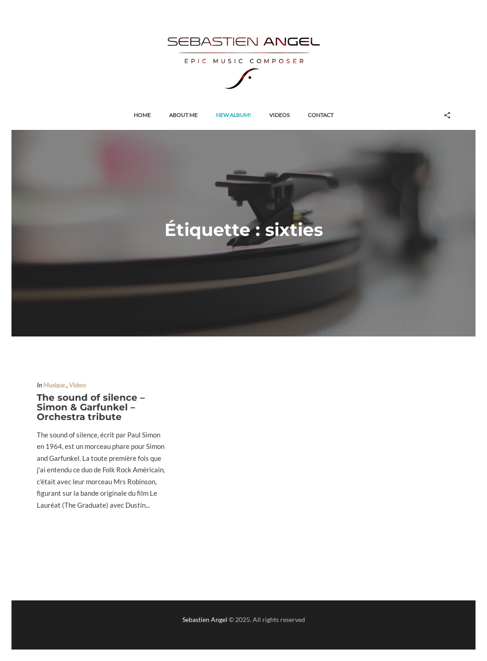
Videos (77, 385)
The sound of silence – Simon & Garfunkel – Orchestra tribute (91, 407)
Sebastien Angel (204, 619)
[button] (142, 115)
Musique (54, 385)
